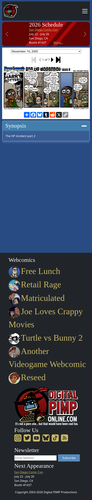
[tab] (46, 126)
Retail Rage (35, 284)
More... (58, 43)
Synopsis (46, 125)
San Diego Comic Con (43, 30)
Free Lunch (34, 271)
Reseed (27, 377)
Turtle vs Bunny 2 (46, 337)
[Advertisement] (16, 196)
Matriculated (37, 298)
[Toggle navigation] (85, 11)
